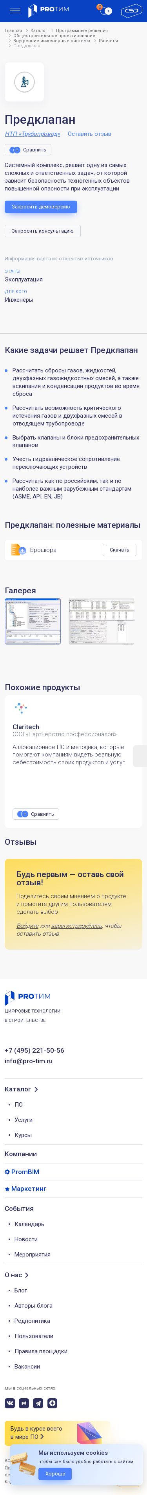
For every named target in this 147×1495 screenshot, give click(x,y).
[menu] (15, 11)
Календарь (29, 1224)
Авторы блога (34, 1305)
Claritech (26, 727)
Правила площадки (41, 1351)
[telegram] (38, 1403)
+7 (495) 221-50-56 (34, 1050)
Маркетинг (29, 1188)
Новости (26, 1239)
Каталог (18, 1089)
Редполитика (32, 1320)
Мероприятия (33, 1254)
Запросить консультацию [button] (43, 231)
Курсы (23, 1135)
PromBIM (25, 1172)
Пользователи (34, 1336)
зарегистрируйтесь (76, 925)
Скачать (119, 550)
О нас (13, 1275)
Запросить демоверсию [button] (41, 207)
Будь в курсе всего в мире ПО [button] (36, 1433)
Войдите (27, 925)
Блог (21, 1290)
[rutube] (24, 1403)
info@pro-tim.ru (29, 1061)
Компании (21, 1154)
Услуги (24, 1119)
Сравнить (34, 150)
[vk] (10, 1403)
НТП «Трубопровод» (32, 133)
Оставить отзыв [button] (89, 133)
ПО (19, 1104)
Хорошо (55, 1474)
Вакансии (27, 1366)
